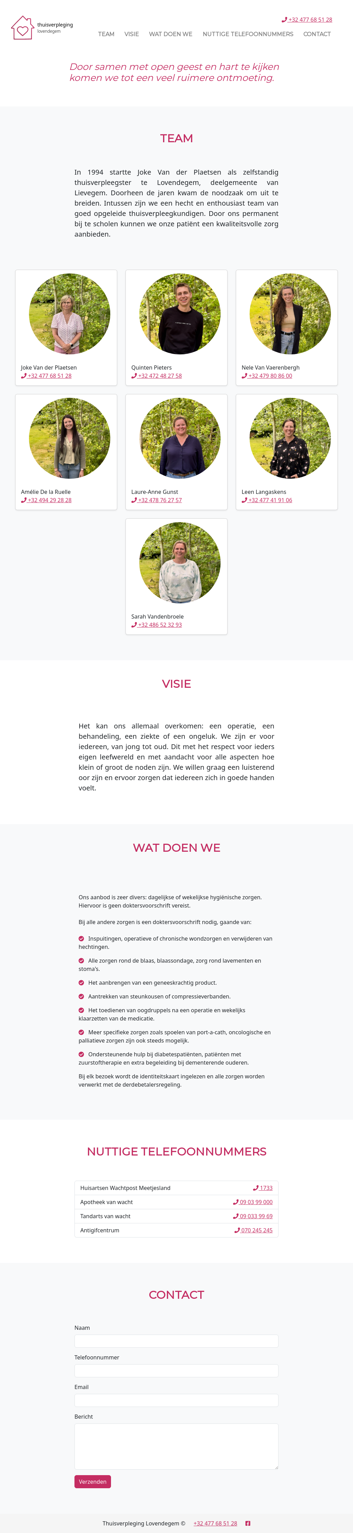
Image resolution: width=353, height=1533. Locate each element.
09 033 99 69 (253, 1216)
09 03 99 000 (253, 1202)
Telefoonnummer (96, 1357)
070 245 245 (253, 1230)
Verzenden (93, 1481)
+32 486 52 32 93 (156, 625)
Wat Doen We (170, 34)
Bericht (83, 1416)
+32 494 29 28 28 (46, 500)
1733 (263, 1188)
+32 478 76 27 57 (156, 500)
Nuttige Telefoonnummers (248, 34)
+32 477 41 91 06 (267, 500)
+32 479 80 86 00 (267, 376)
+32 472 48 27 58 (156, 376)
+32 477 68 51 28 (307, 19)
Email (81, 1387)
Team (106, 34)
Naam (82, 1328)
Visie (131, 34)
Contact (317, 34)
